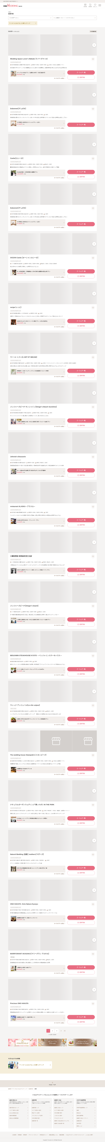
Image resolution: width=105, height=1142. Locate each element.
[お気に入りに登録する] (93, 59)
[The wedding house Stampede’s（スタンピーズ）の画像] (52, 741)
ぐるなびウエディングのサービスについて (75, 1134)
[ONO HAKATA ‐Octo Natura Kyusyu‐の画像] (52, 890)
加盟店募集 (61, 1134)
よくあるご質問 (89, 1134)
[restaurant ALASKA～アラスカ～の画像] (52, 492)
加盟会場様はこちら (53, 1134)
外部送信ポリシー (44, 1134)
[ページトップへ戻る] (52, 1083)
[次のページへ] (61, 1031)
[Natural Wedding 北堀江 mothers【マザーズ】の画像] (52, 840)
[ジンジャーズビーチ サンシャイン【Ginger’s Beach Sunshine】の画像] (52, 393)
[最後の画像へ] (94, 45)
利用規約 (20, 1134)
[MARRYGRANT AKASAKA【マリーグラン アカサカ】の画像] (52, 940)
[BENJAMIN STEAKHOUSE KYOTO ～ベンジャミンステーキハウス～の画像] (52, 641)
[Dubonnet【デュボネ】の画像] (52, 94)
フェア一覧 (81, 73)
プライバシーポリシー (33, 1134)
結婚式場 (31, 1088)
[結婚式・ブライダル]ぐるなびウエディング (17, 1088)
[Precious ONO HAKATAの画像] (52, 989)
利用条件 (25, 1134)
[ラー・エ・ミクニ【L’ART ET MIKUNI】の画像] (52, 343)
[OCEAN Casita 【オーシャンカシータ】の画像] (52, 244)
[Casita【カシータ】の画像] (52, 144)
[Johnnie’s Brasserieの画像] (52, 443)
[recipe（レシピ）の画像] (52, 293)
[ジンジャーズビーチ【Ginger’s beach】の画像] (52, 592)
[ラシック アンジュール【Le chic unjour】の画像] (52, 691)
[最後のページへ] (64, 1031)
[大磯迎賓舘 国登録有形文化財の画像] (52, 542)
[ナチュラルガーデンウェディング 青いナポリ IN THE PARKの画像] (52, 790)
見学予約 (81, 77)
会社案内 (14, 1134)
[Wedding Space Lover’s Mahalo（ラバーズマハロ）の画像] (52, 45)
